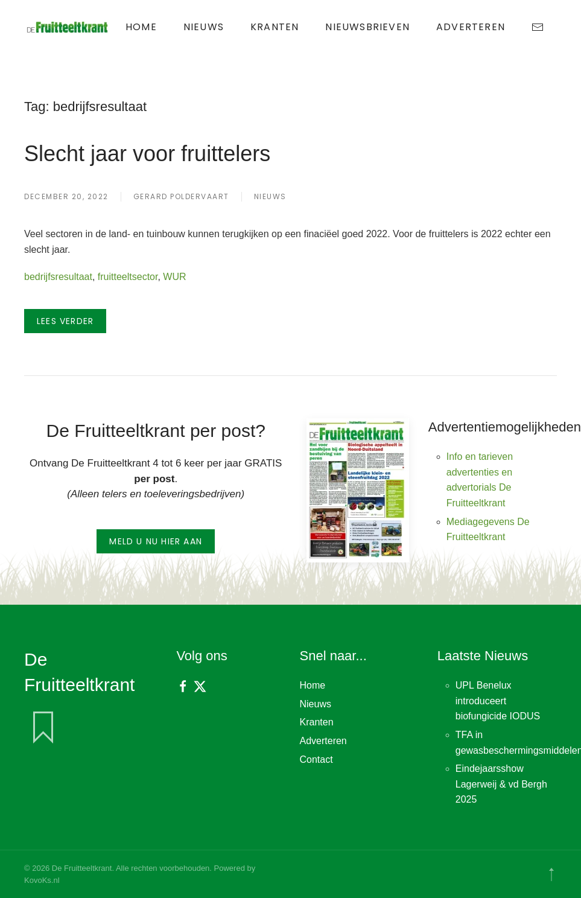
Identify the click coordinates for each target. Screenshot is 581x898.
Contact (316, 759)
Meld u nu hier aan (155, 541)
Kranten (317, 722)
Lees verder (65, 321)
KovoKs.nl (42, 880)
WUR (174, 277)
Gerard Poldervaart (181, 196)
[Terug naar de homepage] (68, 27)
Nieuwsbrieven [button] (367, 27)
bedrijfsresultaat (58, 277)
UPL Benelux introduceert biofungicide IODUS (498, 700)
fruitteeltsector (128, 277)
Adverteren (470, 27)
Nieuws (203, 27)
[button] (551, 874)
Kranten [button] (274, 27)
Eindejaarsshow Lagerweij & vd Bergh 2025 (501, 783)
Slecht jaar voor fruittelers (147, 153)
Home (141, 27)
